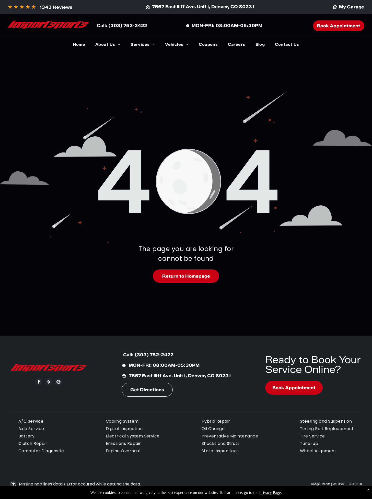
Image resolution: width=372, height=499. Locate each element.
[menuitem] (79, 45)
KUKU (356, 484)
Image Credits (320, 484)
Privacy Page (270, 492)
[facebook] (38, 382)
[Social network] (58, 382)
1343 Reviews (56, 7)
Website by (342, 484)
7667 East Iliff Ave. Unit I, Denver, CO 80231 (203, 6)
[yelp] (48, 382)
